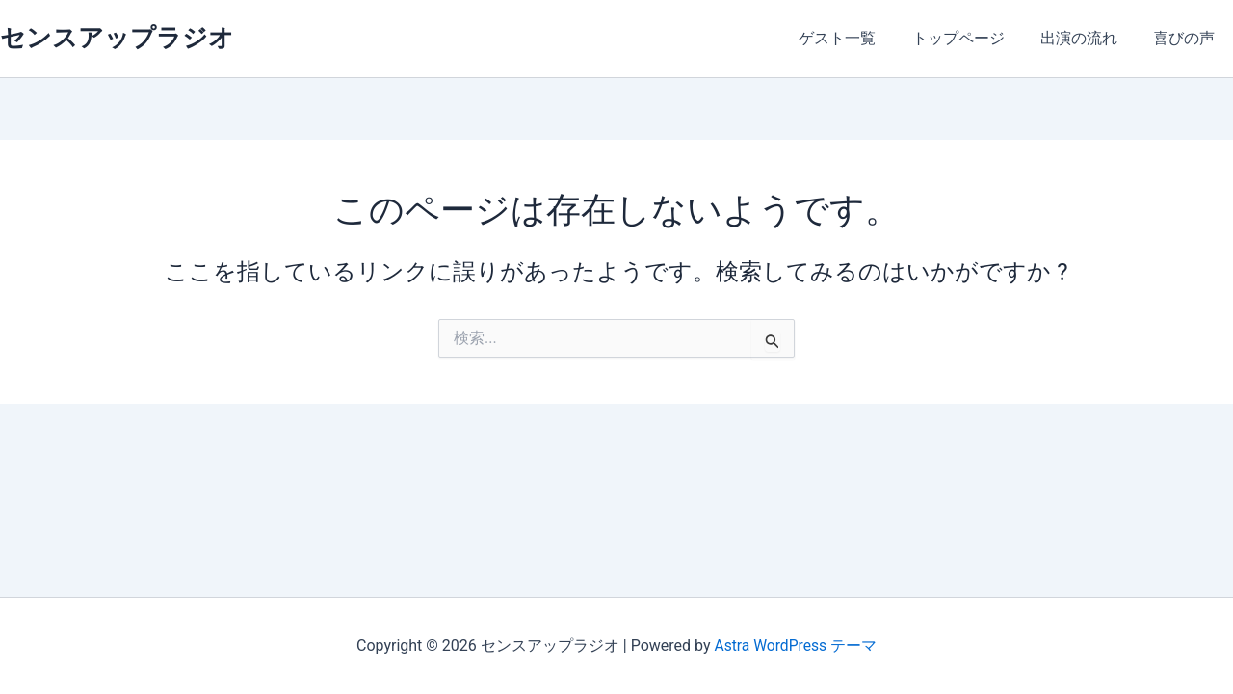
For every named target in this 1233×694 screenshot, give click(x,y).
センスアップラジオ (117, 37)
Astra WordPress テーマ (795, 645)
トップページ (971, 38)
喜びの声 (1187, 38)
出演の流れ (1086, 38)
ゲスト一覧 (855, 38)
